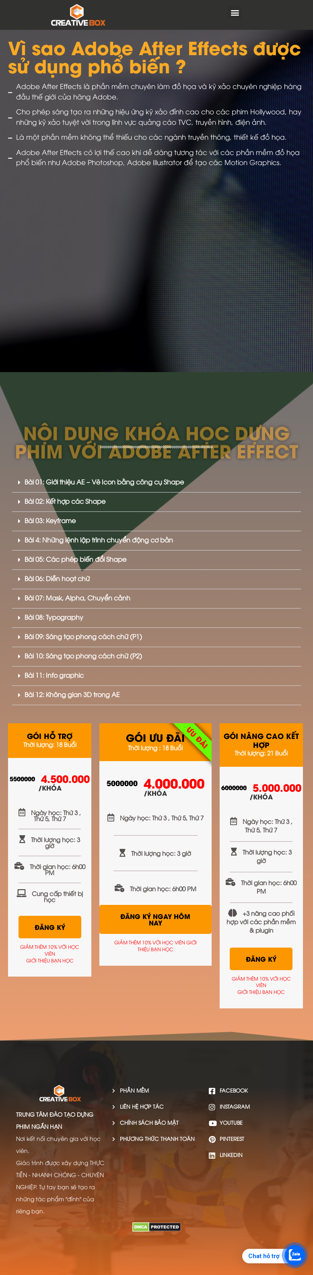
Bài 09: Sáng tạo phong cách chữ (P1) (83, 637)
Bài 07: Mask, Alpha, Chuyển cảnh (77, 599)
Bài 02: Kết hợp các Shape (65, 502)
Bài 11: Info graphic (54, 676)
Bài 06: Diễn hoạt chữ (57, 579)
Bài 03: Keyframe (50, 521)
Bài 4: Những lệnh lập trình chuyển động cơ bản (99, 541)
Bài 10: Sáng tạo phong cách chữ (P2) (83, 657)
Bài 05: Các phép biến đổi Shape (75, 560)
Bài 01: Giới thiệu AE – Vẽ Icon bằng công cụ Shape (104, 483)
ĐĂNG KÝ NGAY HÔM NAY (155, 919)
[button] (234, 12)
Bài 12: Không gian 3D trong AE (72, 695)
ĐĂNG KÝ (50, 926)
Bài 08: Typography (54, 618)
